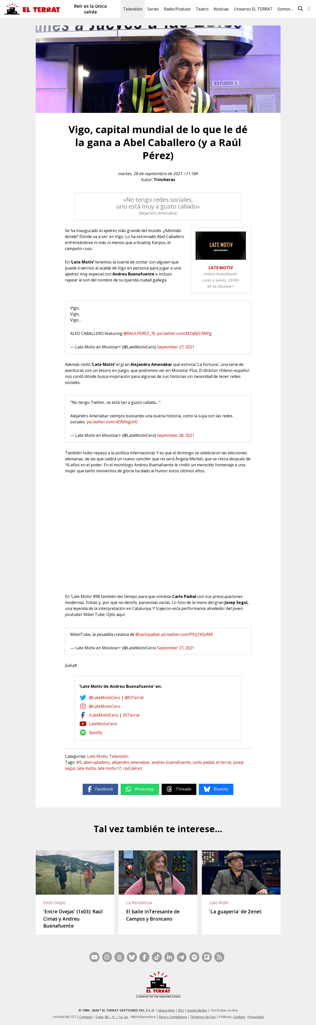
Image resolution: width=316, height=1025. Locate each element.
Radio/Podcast (177, 9)
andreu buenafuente (171, 762)
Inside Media (197, 1010)
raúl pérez (132, 768)
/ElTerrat (131, 715)
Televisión (132, 9)
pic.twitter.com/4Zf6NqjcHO (112, 422)
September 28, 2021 (175, 435)
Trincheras (164, 179)
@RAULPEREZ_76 (139, 333)
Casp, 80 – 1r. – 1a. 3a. (112, 1017)
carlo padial (203, 762)
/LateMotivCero (103, 715)
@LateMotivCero (104, 697)
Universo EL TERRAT (253, 9)
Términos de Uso (203, 1017)
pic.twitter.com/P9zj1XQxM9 (187, 634)
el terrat (223, 762)
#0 (78, 762)
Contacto (85, 1017)
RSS (181, 1010)
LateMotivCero (103, 724)
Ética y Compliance (173, 1017)
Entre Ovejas (54, 902)
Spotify (95, 732)
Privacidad (256, 1017)
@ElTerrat (134, 697)
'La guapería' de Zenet (235, 911)
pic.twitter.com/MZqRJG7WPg (184, 333)
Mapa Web (166, 1010)
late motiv (86, 768)
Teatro (202, 9)
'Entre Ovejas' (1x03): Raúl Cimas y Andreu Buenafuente (73, 918)
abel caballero (96, 762)
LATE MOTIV (221, 267)
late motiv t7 (109, 768)
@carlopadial (147, 634)
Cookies (239, 1017)
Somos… (285, 9)
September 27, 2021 (175, 347)
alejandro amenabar (131, 762)
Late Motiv (97, 756)
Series (153, 9)
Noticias (221, 9)
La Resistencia (139, 902)
